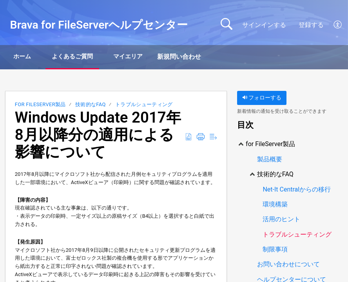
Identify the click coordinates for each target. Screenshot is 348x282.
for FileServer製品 (40, 105)
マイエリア (152, 57)
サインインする (264, 25)
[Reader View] (213, 138)
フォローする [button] (262, 99)
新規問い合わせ (207, 57)
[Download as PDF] (188, 138)
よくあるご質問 (87, 57)
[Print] (201, 138)
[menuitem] (338, 25)
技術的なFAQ (90, 105)
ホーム (28, 57)
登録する (311, 25)
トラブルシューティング (144, 105)
